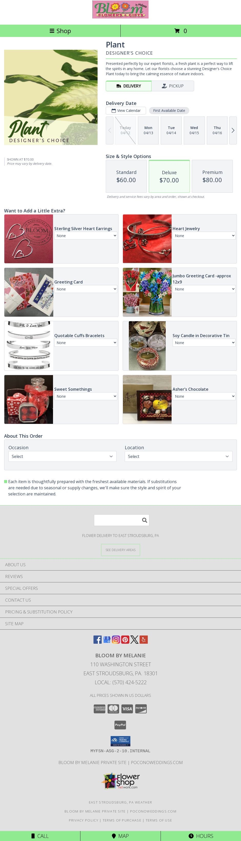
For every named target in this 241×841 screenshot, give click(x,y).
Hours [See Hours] (200, 836)
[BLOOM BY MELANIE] (120, 17)
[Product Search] (121, 520)
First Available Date (169, 110)
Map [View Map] (120, 836)
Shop (60, 30)
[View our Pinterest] (125, 642)
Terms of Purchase (122, 820)
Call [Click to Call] (40, 836)
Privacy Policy (83, 820)
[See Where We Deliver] (120, 549)
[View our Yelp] (144, 642)
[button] (120, 741)
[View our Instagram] (116, 642)
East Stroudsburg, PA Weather (120, 802)
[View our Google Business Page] (107, 642)
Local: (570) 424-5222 (120, 682)
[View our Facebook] (97, 642)
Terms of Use (159, 820)
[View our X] (134, 642)
